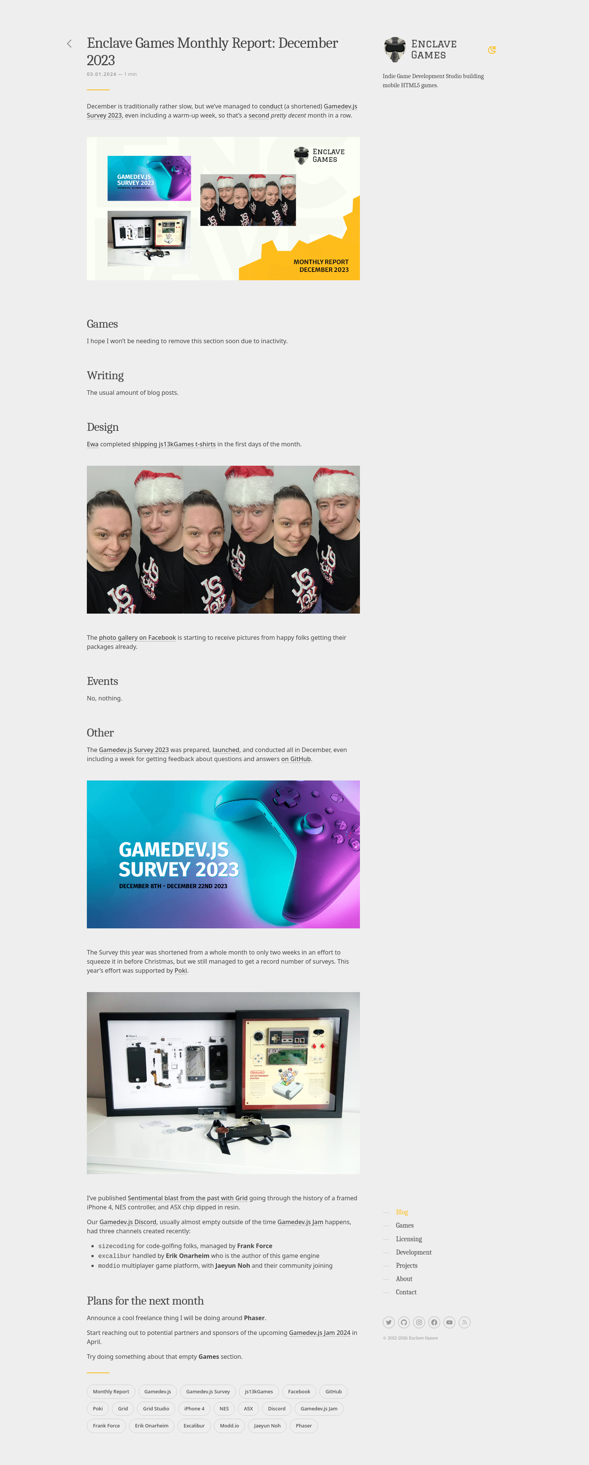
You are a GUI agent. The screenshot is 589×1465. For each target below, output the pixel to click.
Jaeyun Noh (267, 1423)
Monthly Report (111, 1389)
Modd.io (229, 1423)
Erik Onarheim (151, 1423)
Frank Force (106, 1423)
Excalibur (194, 1423)
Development (414, 1252)
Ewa (93, 444)
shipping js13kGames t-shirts (174, 444)
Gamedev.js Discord (127, 1222)
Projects (407, 1265)
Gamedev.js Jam (300, 1222)
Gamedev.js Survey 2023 (134, 750)
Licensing (409, 1239)
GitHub (333, 1389)
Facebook (299, 1389)
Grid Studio (156, 1406)
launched (226, 750)
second (258, 115)
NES (224, 1406)
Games (405, 1225)
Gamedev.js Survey (208, 1389)
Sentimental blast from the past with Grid (188, 1198)
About (404, 1279)
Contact (406, 1292)
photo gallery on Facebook (137, 637)
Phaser (304, 1423)
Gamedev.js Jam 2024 (319, 1330)
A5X (248, 1406)
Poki (180, 970)
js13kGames (259, 1389)
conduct (271, 106)
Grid (123, 1406)
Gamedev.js (158, 1389)
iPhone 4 (194, 1406)
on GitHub (296, 759)
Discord (277, 1406)
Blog (402, 1212)
